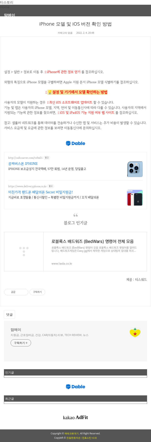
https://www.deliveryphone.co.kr (27, 186)
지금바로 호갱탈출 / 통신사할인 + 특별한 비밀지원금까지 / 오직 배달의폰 (53, 197)
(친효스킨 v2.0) (89, 437)
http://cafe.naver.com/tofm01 (25, 158)
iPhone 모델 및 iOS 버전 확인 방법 (75, 23)
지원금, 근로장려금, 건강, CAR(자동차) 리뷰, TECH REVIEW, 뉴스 (49, 335)
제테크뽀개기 (71, 433)
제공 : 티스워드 (136, 279)
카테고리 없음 (65, 32)
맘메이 (9, 15)
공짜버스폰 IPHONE (23, 163)
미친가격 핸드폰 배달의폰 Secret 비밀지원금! (40, 192)
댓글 (9, 314)
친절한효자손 (73, 437)
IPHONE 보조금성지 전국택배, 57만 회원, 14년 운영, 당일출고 (47, 169)
